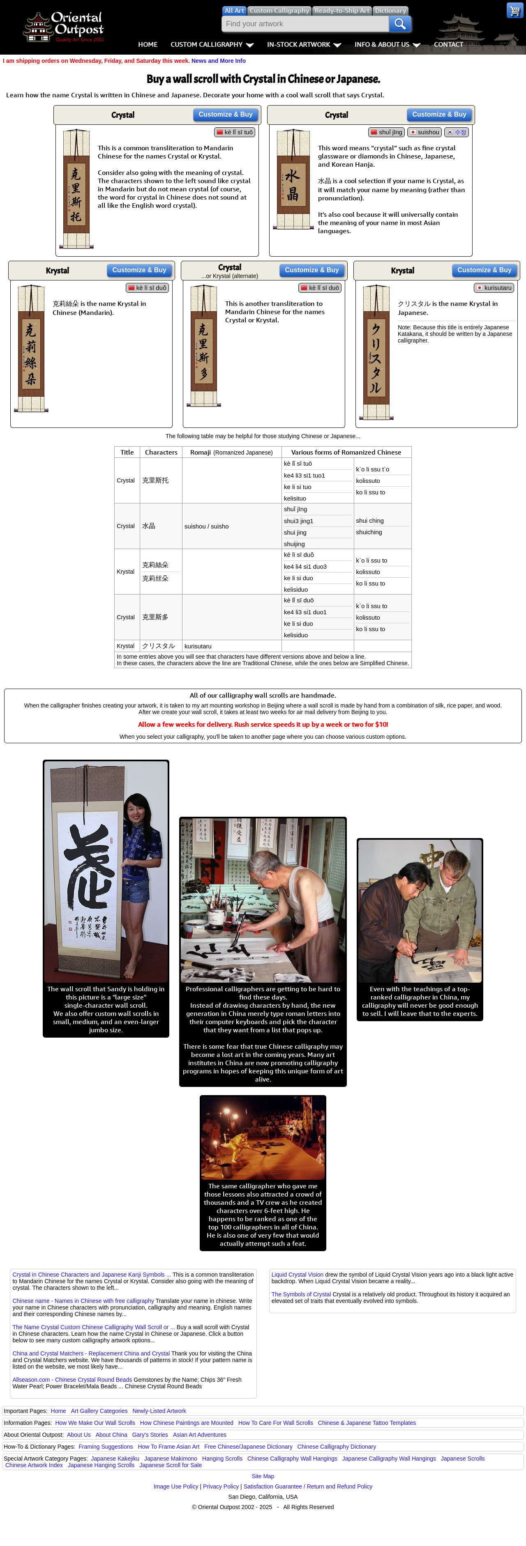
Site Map (262, 1476)
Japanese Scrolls (463, 1458)
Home (147, 44)
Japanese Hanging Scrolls (101, 1465)
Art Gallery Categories (99, 1411)
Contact (448, 44)
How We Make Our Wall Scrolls (95, 1423)
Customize (225, 114)
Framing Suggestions (105, 1446)
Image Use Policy (176, 1486)
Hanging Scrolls (222, 1458)
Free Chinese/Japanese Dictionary (248, 1446)
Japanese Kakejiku (115, 1458)
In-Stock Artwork (304, 44)
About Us (79, 1434)
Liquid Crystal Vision (298, 1274)
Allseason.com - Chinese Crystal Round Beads (72, 1379)
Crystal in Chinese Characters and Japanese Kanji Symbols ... (91, 1274)
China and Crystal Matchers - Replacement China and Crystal (91, 1353)
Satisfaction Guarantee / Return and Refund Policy (308, 1486)
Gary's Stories (150, 1434)
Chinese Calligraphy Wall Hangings (292, 1458)
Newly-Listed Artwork (159, 1411)
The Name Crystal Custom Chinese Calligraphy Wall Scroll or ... (93, 1327)
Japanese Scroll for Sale (171, 1465)
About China (111, 1434)
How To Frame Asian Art (168, 1446)
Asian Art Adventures (199, 1434)
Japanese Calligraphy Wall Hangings (389, 1458)
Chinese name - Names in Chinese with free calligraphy (83, 1301)
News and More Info (218, 60)
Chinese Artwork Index (34, 1465)
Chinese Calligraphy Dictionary (337, 1446)
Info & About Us (388, 44)
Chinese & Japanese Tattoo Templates (367, 1423)
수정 (460, 132)
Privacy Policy (221, 1486)
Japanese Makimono (170, 1458)
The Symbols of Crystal (301, 1294)
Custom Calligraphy (212, 44)
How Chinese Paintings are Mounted (186, 1423)
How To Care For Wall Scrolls (275, 1423)
